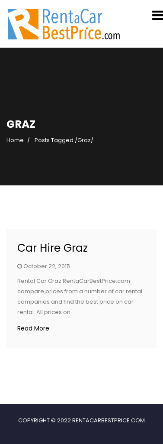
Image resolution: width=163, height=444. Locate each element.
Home (15, 140)
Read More (33, 328)
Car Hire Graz (52, 248)
